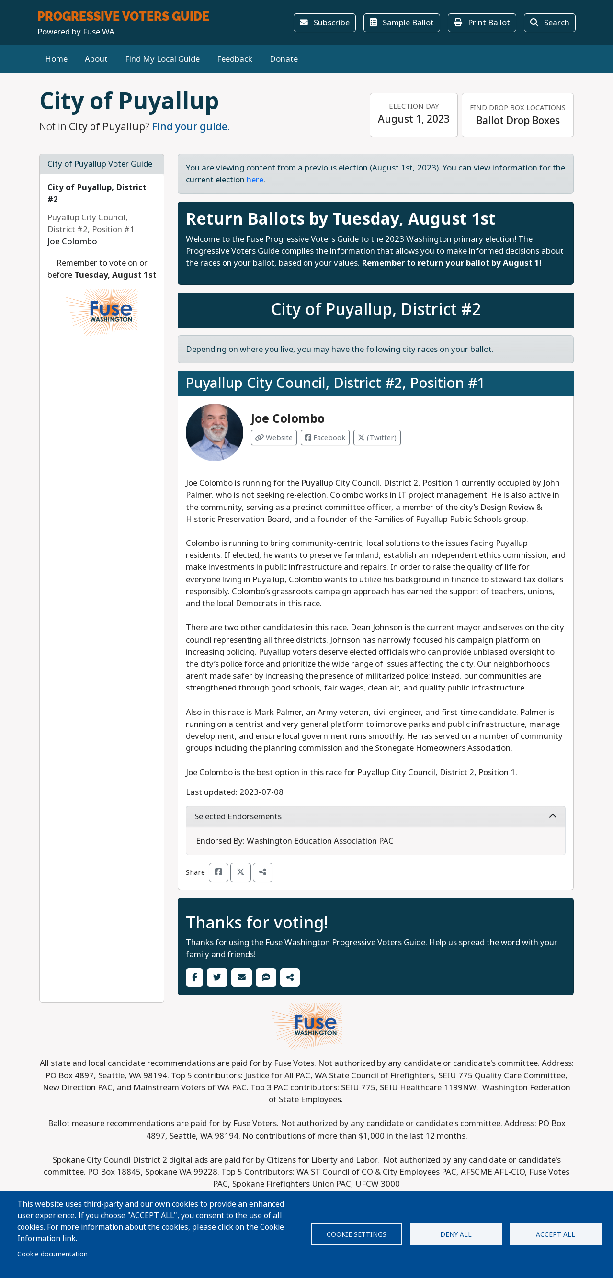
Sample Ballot (402, 23)
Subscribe (325, 23)
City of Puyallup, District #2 (376, 309)
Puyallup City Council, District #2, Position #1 (335, 383)
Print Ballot (482, 23)
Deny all (456, 1234)
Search (549, 23)
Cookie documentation (52, 1254)
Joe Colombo (288, 419)
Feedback (234, 59)
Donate (284, 59)
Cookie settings (356, 1234)
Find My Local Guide (162, 59)
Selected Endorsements (375, 817)
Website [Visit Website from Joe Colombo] (274, 437)
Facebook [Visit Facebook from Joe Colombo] (325, 437)
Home (56, 59)
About (96, 59)
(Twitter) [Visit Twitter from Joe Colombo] (377, 437)
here (255, 180)
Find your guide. (191, 127)
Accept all (555, 1234)
